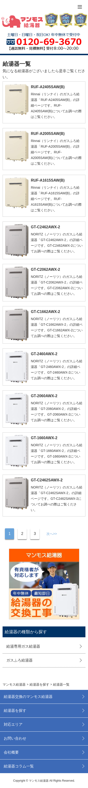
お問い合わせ (15, 738)
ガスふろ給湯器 (19, 660)
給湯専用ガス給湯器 (23, 646)
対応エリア (13, 724)
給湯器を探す (15, 711)
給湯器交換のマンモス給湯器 (28, 697)
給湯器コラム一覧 (19, 766)
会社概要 (11, 752)
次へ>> (51, 534)
